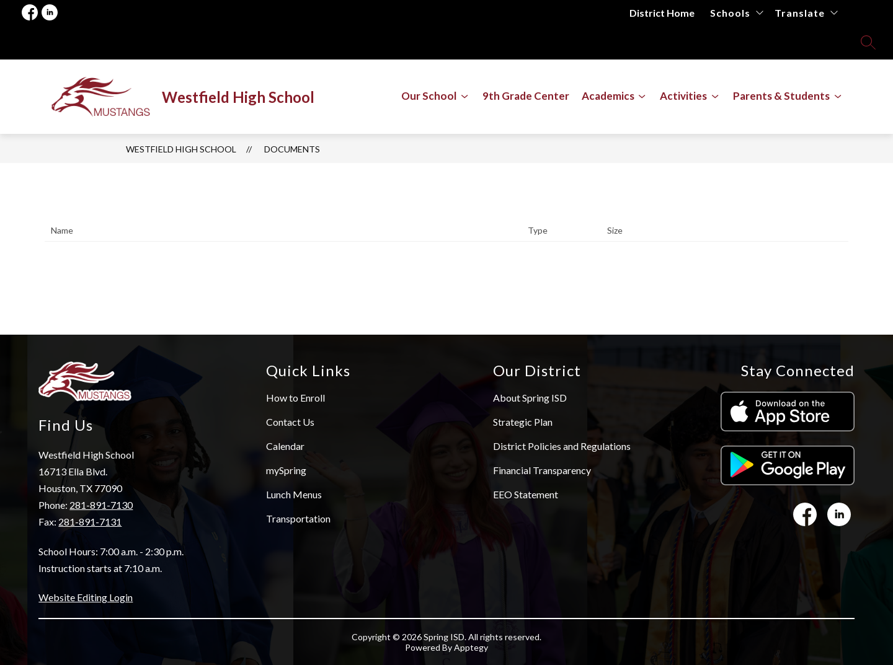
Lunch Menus (294, 494)
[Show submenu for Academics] (608, 96)
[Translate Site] (805, 12)
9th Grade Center (525, 95)
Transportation (298, 518)
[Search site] (868, 42)
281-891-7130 (101, 505)
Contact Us (290, 422)
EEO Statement (525, 494)
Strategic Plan (523, 422)
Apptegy (471, 647)
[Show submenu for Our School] (428, 96)
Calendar (285, 446)
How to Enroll (295, 397)
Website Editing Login (85, 597)
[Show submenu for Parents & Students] (781, 96)
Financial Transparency (542, 470)
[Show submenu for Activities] (683, 96)
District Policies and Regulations (562, 446)
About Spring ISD (530, 397)
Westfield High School (181, 149)
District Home (662, 13)
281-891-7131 (90, 521)
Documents (292, 149)
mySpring (286, 470)
